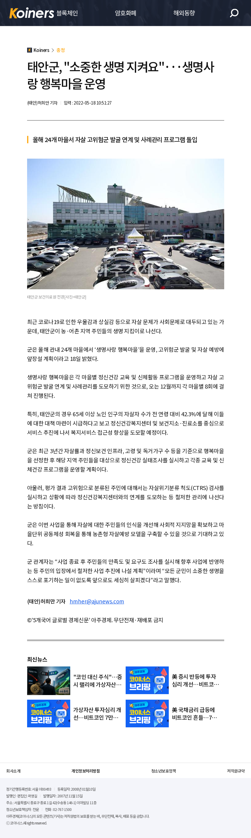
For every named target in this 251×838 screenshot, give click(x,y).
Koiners (31, 12)
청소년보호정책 (163, 771)
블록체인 (67, 12)
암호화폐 (125, 12)
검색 (234, 13)
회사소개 (13, 771)
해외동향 (184, 12)
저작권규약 (236, 771)
